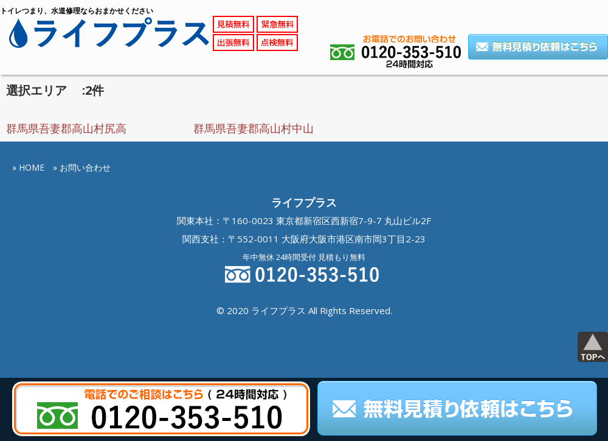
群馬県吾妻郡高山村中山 (253, 128)
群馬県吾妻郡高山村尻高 (66, 128)
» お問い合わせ (82, 167)
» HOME (28, 167)
